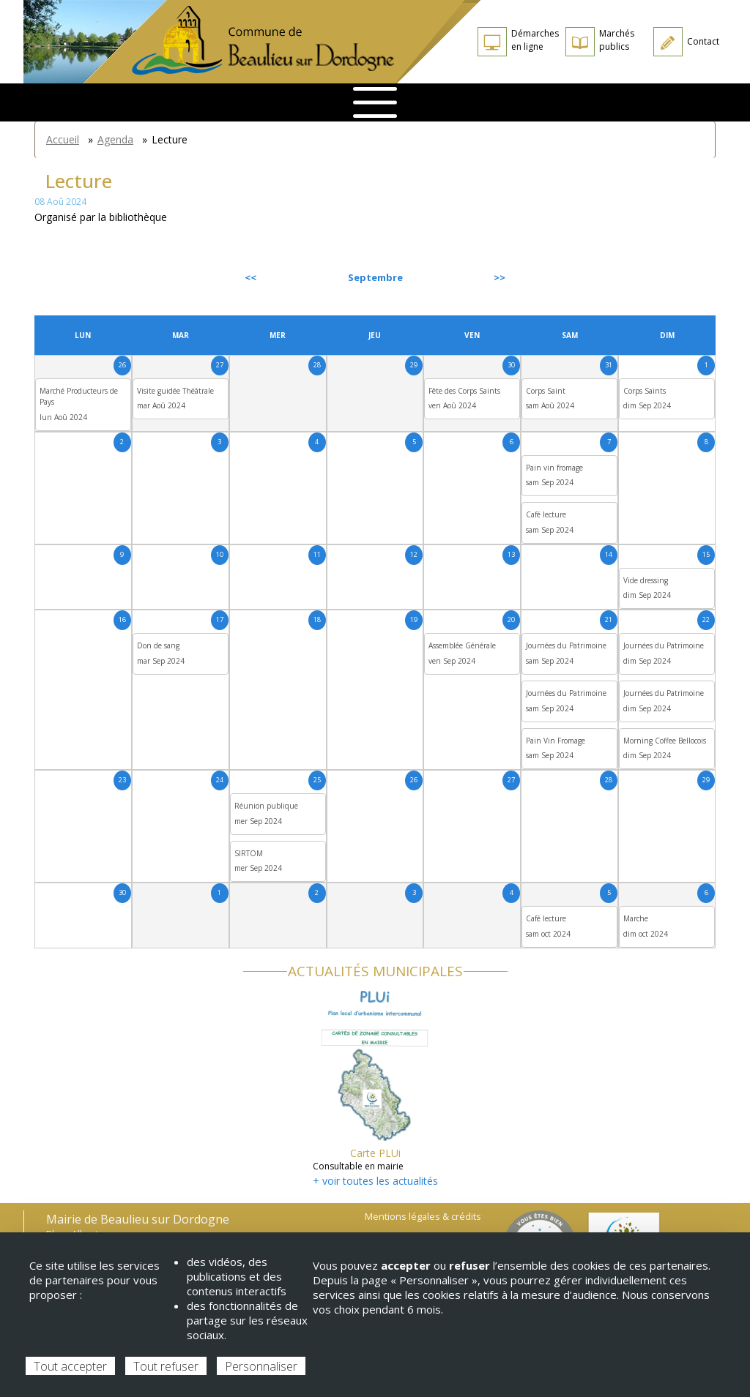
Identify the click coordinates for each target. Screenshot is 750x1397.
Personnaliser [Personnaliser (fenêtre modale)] (261, 1366)
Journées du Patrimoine (566, 645)
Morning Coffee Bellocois (664, 740)
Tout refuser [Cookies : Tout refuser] (165, 1366)
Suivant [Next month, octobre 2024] (682, 277)
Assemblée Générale (462, 645)
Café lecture (546, 514)
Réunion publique (266, 806)
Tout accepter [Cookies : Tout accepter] (70, 1366)
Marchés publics (616, 40)
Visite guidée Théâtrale (175, 391)
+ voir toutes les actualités (375, 1181)
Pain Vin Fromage (555, 740)
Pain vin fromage (554, 467)
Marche (635, 918)
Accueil (62, 139)
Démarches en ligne (535, 40)
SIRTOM (248, 853)
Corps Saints (644, 391)
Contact (703, 41)
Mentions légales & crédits (423, 1216)
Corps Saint (545, 391)
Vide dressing (645, 580)
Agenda (115, 139)
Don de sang (158, 645)
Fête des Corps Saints (464, 391)
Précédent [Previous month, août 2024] (74, 277)
